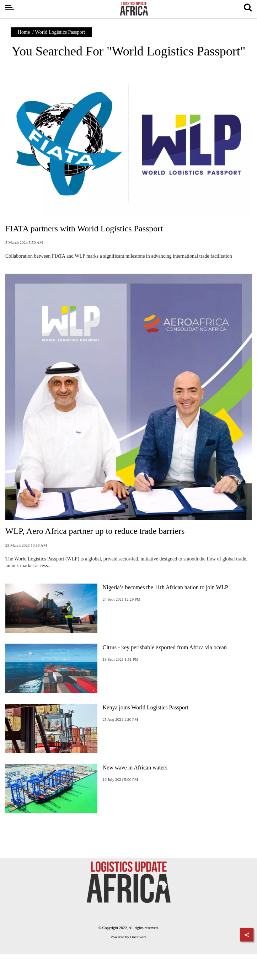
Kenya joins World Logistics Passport (145, 707)
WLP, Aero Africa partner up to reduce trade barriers (94, 531)
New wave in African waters (135, 767)
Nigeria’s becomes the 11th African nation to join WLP (165, 587)
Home (24, 32)
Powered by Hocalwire (128, 937)
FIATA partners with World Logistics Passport (84, 228)
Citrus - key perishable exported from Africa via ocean (165, 647)
